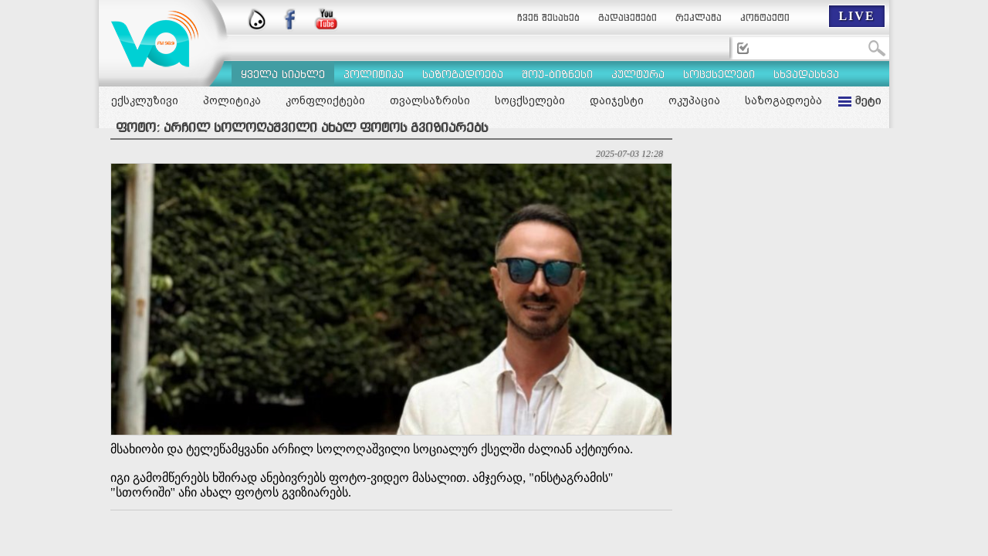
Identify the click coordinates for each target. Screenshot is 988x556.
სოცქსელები (530, 100)
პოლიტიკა (232, 100)
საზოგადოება (783, 100)
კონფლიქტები (325, 100)
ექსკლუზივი (144, 100)
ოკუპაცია (694, 100)
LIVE (856, 15)
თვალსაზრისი (430, 100)
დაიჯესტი (617, 100)
